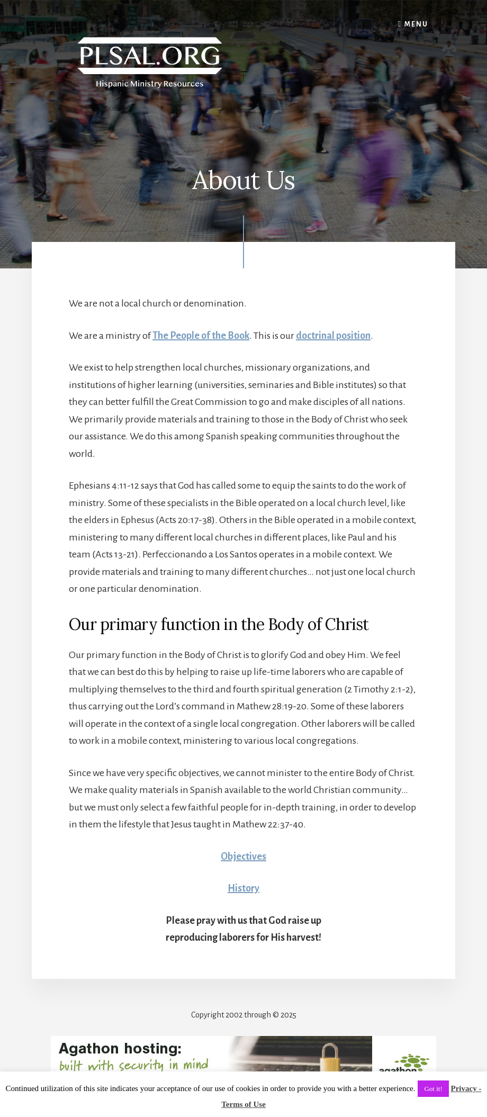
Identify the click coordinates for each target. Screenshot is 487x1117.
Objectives (243, 856)
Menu (416, 24)
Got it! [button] (433, 1089)
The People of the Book (200, 335)
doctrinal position (333, 335)
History (243, 888)
